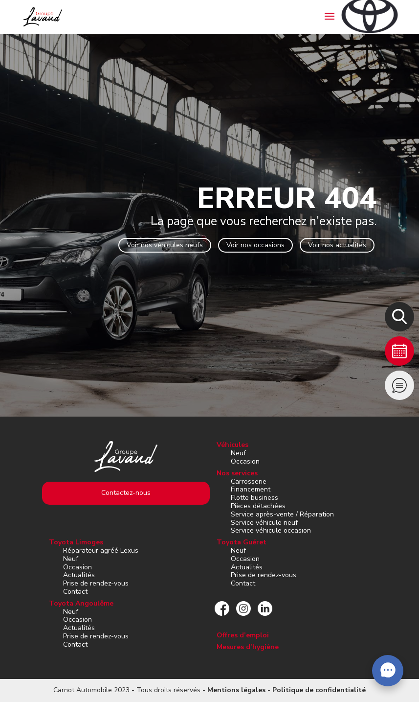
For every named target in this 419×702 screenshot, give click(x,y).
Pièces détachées (258, 506)
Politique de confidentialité (319, 690)
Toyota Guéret (241, 542)
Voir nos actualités (337, 245)
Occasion (245, 461)
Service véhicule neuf (264, 522)
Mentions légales (236, 690)
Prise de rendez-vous (96, 583)
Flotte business (254, 497)
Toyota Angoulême (81, 603)
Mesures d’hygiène (248, 647)
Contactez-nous (126, 492)
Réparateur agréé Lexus (100, 550)
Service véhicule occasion (271, 530)
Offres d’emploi (243, 635)
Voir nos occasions (255, 245)
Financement (250, 489)
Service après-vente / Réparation (282, 514)
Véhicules (232, 444)
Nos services (237, 473)
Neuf (238, 453)
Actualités (79, 575)
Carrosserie (248, 481)
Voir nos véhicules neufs (165, 245)
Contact (75, 591)
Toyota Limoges (76, 542)
